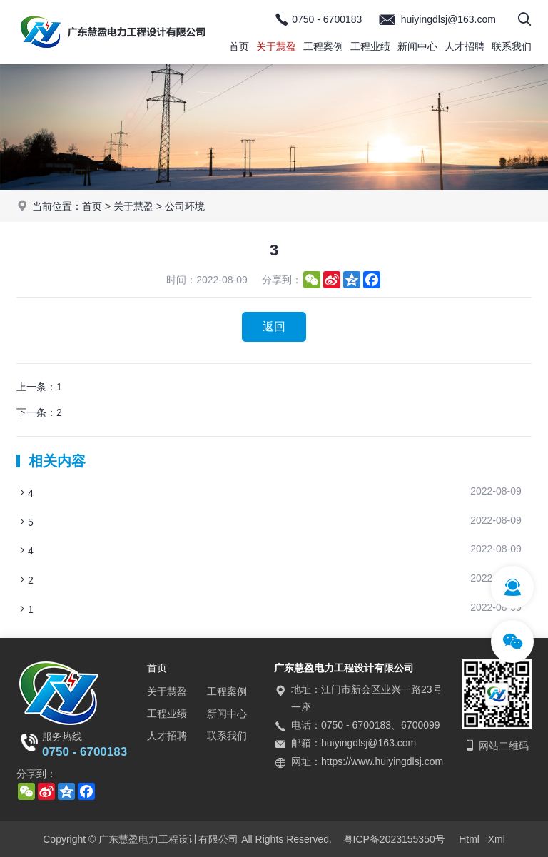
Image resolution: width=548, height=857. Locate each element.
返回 (274, 326)
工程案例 (323, 46)
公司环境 (185, 206)
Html (469, 839)
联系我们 (512, 46)
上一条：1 (39, 386)
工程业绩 (370, 46)
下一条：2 (39, 412)
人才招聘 (464, 46)
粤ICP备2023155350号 (394, 839)
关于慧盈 (276, 46)
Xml (496, 839)
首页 (239, 46)
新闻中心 (417, 46)
